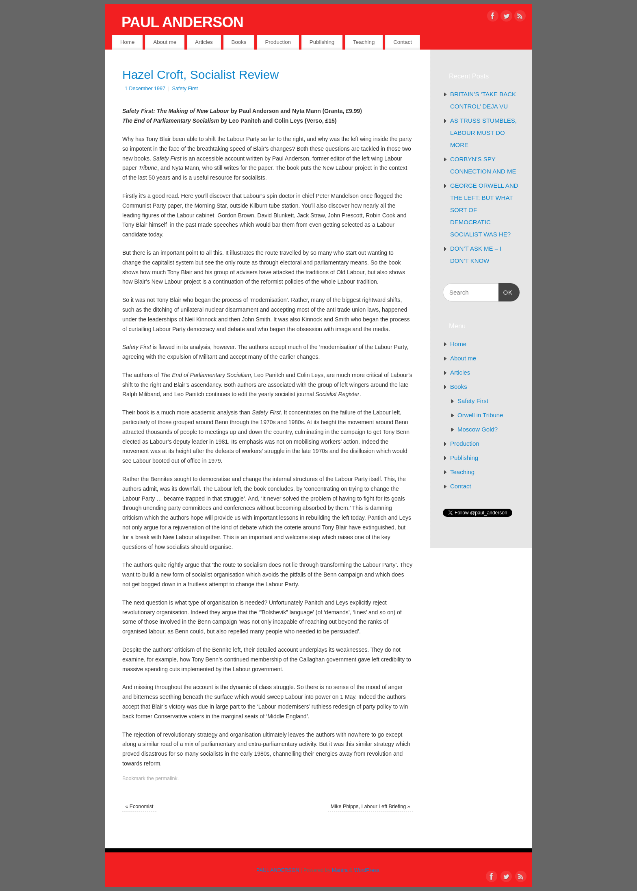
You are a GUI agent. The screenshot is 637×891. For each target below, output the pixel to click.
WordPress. (367, 870)
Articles (204, 42)
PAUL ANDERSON (182, 22)
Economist (139, 806)
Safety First (185, 88)
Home (127, 42)
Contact (402, 42)
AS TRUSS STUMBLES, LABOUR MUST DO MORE (483, 132)
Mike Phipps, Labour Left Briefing (370, 806)
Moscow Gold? (477, 429)
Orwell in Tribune (480, 415)
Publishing (322, 42)
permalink (166, 778)
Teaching (364, 42)
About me (164, 42)
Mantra (340, 870)
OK (505, 291)
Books (239, 42)
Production (278, 42)
